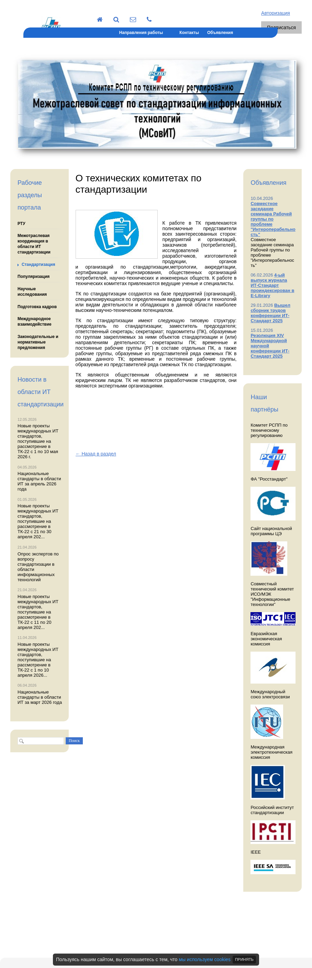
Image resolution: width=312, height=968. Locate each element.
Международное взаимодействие (35, 321)
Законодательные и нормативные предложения (38, 342)
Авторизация (275, 13)
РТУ (21, 223)
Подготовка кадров (37, 306)
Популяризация (33, 276)
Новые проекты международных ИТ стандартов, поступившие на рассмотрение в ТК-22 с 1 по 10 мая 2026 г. (38, 441)
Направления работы (141, 32)
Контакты (189, 32)
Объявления (220, 32)
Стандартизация (38, 264)
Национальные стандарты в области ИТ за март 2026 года (40, 697)
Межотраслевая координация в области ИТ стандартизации (34, 244)
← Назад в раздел (96, 454)
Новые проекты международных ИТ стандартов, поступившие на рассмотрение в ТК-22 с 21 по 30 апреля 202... (38, 521)
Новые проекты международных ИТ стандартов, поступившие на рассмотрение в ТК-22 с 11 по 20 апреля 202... (38, 612)
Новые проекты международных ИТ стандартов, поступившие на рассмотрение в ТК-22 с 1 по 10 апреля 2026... (38, 660)
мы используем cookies (205, 959)
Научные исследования (32, 291)
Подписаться (281, 27)
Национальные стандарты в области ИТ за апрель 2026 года (39, 481)
